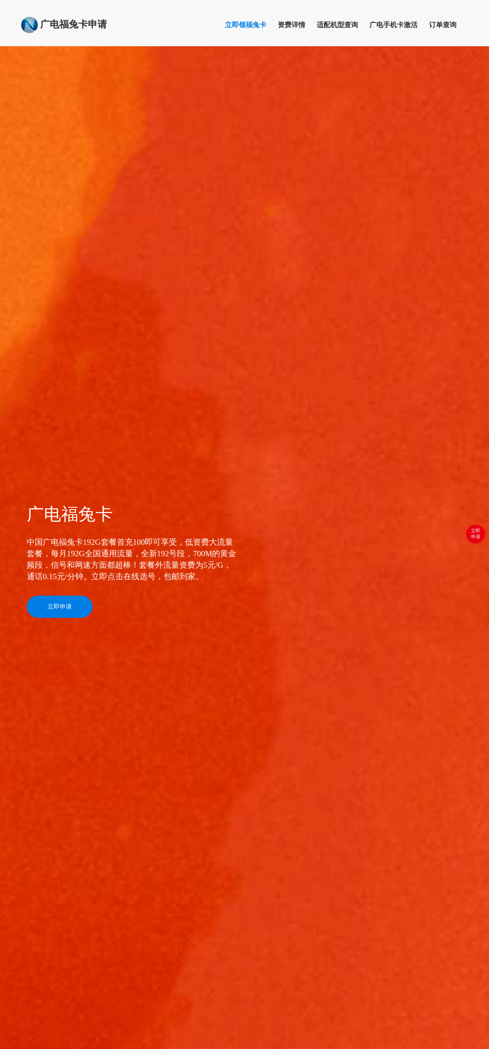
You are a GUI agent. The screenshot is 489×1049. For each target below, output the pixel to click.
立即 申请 (475, 532)
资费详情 (291, 25)
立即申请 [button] (59, 606)
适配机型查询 (337, 25)
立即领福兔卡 (248, 27)
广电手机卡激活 (393, 25)
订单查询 (443, 25)
